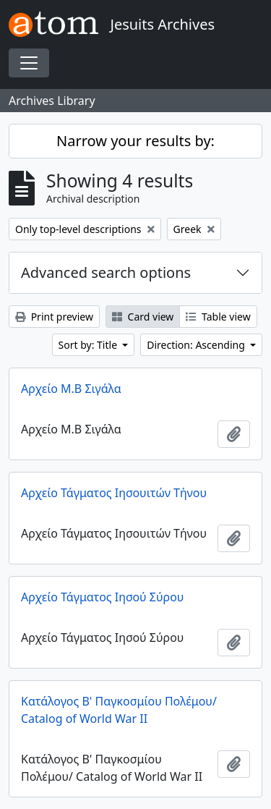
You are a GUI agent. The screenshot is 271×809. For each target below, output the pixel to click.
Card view (142, 316)
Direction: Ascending (197, 345)
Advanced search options (106, 272)
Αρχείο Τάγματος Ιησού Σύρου (102, 597)
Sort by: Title (89, 345)
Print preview (54, 316)
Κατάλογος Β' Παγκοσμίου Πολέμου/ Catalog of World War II (119, 710)
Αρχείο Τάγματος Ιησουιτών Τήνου (114, 493)
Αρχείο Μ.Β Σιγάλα (71, 389)
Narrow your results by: (135, 141)
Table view (218, 316)
